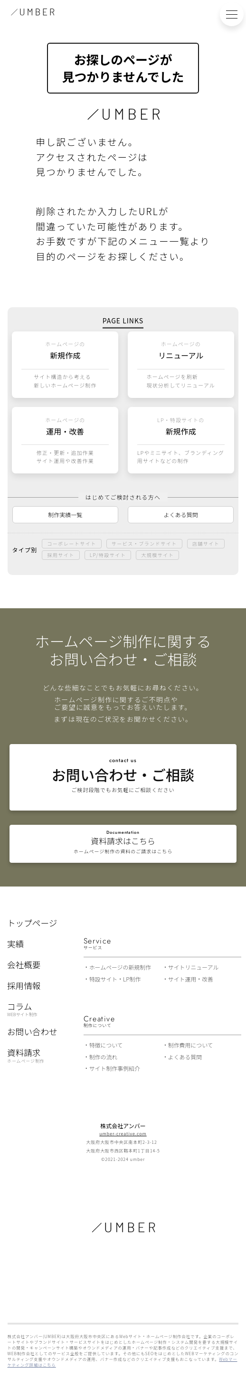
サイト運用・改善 (190, 979)
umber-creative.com (122, 1134)
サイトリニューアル (193, 967)
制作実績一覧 (65, 514)
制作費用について (190, 1045)
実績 (15, 944)
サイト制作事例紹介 (114, 1068)
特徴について (106, 1045)
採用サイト (61, 554)
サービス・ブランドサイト (144, 543)
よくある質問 (181, 514)
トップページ (32, 923)
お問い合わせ (32, 1032)
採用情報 (23, 985)
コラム (22, 1009)
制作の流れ (103, 1057)
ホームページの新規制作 (120, 967)
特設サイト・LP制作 (115, 979)
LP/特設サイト (108, 554)
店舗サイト (206, 543)
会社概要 (23, 965)
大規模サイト (157, 554)
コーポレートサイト (71, 543)
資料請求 (26, 1055)
